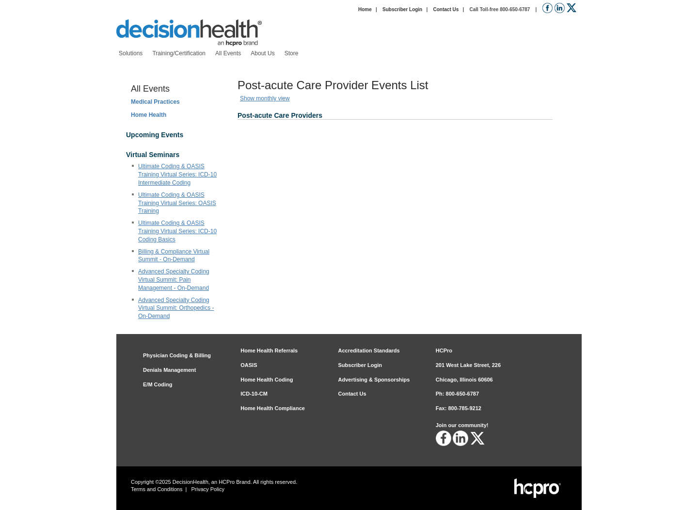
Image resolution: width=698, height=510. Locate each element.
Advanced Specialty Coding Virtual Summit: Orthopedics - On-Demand (176, 308)
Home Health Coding (266, 379)
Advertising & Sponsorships (374, 379)
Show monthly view (265, 98)
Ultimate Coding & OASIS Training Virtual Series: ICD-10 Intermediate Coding (177, 174)
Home (365, 9)
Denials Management (169, 370)
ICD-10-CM (254, 394)
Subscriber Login (402, 9)
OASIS (248, 365)
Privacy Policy (207, 489)
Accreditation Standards (369, 350)
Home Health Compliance (272, 408)
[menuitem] (131, 53)
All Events (150, 89)
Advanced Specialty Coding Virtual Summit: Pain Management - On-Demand (173, 279)
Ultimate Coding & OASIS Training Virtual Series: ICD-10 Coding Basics (177, 231)
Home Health (148, 115)
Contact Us (446, 9)
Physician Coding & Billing (177, 355)
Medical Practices (155, 101)
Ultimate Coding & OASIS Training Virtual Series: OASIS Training (177, 203)
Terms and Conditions (156, 489)
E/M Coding (158, 384)
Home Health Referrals (269, 350)
